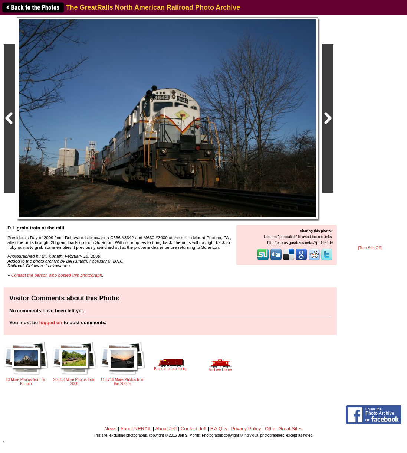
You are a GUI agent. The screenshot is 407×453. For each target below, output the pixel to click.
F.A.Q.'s (218, 428)
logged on (50, 322)
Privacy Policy (246, 428)
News (111, 428)
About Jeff (166, 428)
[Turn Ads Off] (370, 248)
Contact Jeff (193, 428)
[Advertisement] (370, 130)
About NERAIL (135, 428)
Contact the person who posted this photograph (56, 275)
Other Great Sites (283, 428)
